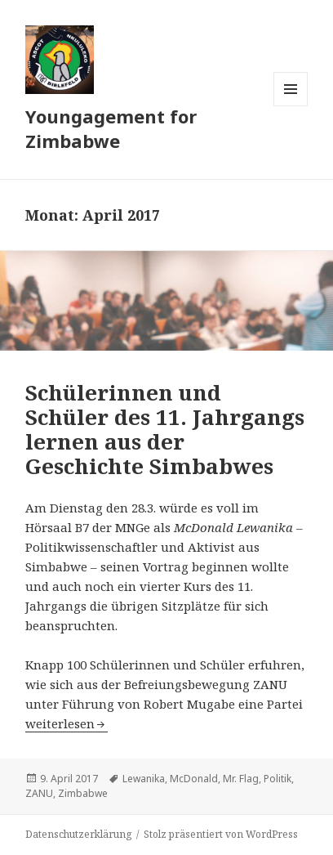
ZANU (39, 793)
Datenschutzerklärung (78, 834)
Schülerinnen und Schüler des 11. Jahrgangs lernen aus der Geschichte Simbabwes (164, 429)
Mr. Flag (241, 779)
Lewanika (143, 779)
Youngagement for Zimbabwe (111, 128)
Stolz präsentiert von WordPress (221, 834)
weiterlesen (66, 723)
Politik (277, 779)
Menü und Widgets (291, 105)
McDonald (194, 779)
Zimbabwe (83, 793)
